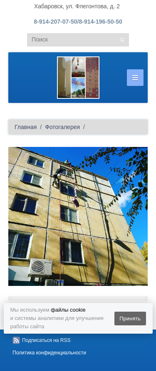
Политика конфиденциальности (49, 353)
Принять (130, 318)
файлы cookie (68, 310)
